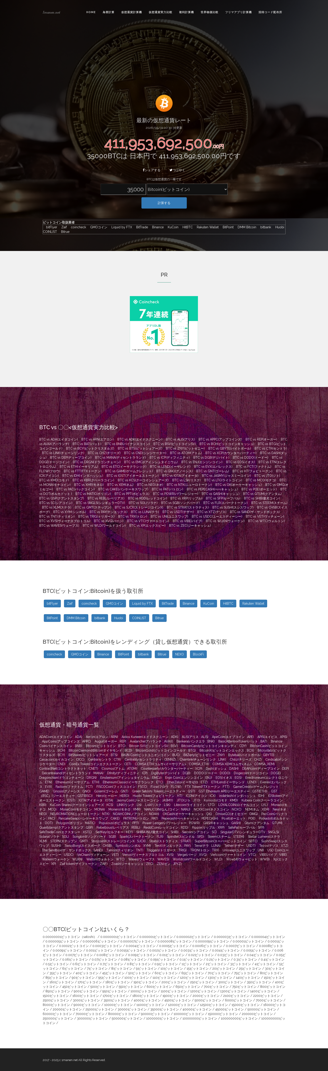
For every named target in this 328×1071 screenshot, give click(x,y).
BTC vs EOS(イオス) (240, 462)
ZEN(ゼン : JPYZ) (169, 864)
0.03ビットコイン (230, 955)
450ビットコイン (74, 986)
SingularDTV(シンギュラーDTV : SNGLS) (249, 832)
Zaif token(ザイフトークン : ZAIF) (84, 864)
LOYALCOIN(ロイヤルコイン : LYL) (243, 805)
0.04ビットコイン (259, 955)
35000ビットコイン (164, 1009)
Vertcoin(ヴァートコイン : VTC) (233, 855)
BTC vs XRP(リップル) (186, 498)
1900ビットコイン (176, 996)
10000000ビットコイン (199, 1018)
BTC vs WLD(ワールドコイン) (104, 525)
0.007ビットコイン (79, 955)
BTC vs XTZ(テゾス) (211, 512)
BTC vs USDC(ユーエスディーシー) (217, 516)
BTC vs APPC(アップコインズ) (220, 439)
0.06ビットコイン (75, 959)
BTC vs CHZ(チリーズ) (104, 453)
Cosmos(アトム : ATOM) (119, 768)
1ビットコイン (192, 964)
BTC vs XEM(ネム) (120, 485)
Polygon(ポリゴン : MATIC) (75, 823)
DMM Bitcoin (245, 227)
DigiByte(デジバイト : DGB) (170, 773)
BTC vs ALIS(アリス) (180, 439)
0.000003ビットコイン (231, 937)
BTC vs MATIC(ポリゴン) (93, 494)
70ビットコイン (219, 973)
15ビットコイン (198, 968)
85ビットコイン (56, 977)
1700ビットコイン (116, 996)
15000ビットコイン (246, 1005)
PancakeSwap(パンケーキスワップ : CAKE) (89, 818)
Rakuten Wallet (206, 227)
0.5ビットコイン (57, 964)
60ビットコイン (166, 973)
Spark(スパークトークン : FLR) (141, 836)
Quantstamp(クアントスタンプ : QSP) (66, 827)
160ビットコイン (61, 982)
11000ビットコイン (150, 1005)
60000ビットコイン (57, 1014)
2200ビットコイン (266, 996)
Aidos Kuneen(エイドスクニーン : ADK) (150, 737)
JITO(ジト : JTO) (188, 800)
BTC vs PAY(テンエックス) (108, 512)
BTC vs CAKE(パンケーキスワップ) (123, 489)
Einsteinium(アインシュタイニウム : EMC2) (131, 777)
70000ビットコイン (90, 1014)
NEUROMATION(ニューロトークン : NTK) (79, 814)
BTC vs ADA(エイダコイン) (58, 439)
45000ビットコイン (229, 1009)
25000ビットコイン (99, 1009)
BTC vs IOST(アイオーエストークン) (133, 475)
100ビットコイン (136, 977)
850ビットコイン (57, 991)
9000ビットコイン (87, 1005)
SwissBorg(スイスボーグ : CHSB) (88, 845)
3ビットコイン (240, 964)
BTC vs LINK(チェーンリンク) (63, 453)
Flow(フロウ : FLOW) (166, 787)
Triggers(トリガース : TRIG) (167, 850)
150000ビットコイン (223, 1014)
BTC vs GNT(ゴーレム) (212, 471)
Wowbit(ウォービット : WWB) (248, 859)
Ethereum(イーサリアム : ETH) (77, 782)
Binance (157, 227)
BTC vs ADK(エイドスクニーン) (139, 439)
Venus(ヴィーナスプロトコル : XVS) (148, 855)
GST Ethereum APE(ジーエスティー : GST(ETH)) (233, 791)
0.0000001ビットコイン (118, 937)
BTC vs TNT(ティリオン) (57, 516)
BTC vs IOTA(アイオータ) (180, 475)
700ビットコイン (216, 986)
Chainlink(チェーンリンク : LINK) (203, 759)
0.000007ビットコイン (137, 941)
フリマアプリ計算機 (238, 12)
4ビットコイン (265, 964)
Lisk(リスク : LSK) (157, 805)
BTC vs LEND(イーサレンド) (170, 466)
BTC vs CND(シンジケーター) (145, 453)
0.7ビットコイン (111, 964)
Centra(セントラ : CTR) (104, 759)
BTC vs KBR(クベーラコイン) (93, 480)
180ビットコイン (117, 982)
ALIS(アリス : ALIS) (195, 737)
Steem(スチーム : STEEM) (226, 836)
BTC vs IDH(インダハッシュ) (82, 475)
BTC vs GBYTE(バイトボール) (229, 448)
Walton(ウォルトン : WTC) (105, 859)
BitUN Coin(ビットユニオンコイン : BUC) (150, 755)
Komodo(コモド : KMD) (221, 800)
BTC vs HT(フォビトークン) (252, 471)
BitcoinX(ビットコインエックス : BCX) (227, 750)
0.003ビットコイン (194, 950)
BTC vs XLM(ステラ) (56, 507)
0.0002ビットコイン (74, 946)
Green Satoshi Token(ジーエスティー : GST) (163, 791)
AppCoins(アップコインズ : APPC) (66, 741)
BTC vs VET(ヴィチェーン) (265, 516)
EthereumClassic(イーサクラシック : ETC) (133, 782)
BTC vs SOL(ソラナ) (143, 503)
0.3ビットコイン (245, 959)
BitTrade (141, 227)
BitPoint (226, 227)
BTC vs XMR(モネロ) (89, 485)
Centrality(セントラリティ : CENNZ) (150, 759)
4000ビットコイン (147, 1000)
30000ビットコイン (132, 1009)
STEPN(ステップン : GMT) (69, 841)
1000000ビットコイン (162, 1018)
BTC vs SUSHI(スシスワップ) (233, 507)
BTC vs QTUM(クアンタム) (262, 494)
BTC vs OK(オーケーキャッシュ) (238, 485)
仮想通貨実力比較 (160, 12)
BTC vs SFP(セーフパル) (223, 498)
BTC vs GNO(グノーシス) (174, 471)
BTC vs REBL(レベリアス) (106, 498)
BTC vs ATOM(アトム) (186, 453)
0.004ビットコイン (226, 950)
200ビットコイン (173, 982)
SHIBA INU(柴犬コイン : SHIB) (157, 832)
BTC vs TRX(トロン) (132, 516)
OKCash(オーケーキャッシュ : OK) (187, 814)
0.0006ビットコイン (207, 946)
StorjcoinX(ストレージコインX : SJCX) (118, 841)
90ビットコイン (83, 977)
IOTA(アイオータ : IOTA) (96, 800)
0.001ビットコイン (99, 950)
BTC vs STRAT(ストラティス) (188, 507)
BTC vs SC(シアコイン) (55, 503)
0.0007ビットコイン (240, 946)
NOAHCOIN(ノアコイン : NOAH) (136, 814)
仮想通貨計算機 (131, 12)
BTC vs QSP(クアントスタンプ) (61, 498)
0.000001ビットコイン (156, 937)
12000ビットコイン (182, 1005)
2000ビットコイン (205, 996)
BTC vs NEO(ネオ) (150, 485)
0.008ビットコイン (110, 955)
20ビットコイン (223, 968)
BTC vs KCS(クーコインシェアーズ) (143, 480)
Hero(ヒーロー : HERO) (112, 796)
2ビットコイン (216, 964)
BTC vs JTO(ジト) (267, 475)
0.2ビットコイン (218, 959)
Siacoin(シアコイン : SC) (199, 832)
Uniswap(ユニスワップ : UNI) (243, 850)
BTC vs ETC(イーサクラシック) (124, 466)
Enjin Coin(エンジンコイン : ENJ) (188, 777)
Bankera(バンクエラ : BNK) (196, 741)
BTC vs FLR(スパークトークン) (225, 503)
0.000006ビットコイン (100, 941)
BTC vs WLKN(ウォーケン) (225, 521)
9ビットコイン (146, 968)
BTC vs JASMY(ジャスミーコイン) (226, 475)
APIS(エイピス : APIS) (272, 737)
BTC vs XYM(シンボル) (69, 512)
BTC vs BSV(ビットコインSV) (174, 444)
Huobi (278, 227)
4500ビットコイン (177, 1000)
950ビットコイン (114, 991)
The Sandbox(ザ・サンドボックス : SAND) (72, 850)
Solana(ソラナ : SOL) (54, 836)
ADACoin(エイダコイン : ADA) (60, 737)
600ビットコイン (159, 986)
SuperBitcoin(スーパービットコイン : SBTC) (226, 841)
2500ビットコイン (56, 1000)
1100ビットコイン (174, 991)
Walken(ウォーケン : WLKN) (62, 859)
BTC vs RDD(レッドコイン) (147, 498)
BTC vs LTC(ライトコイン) (223, 480)
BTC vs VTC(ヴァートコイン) (148, 521)
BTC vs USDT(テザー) (178, 512)
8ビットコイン (121, 968)
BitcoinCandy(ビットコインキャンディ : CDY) (214, 746)
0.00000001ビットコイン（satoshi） (70, 937)
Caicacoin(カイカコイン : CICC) (61, 759)
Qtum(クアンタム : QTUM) (263, 823)
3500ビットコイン (117, 1000)
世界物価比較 (209, 12)
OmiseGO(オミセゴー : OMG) (236, 814)
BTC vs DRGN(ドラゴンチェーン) (97, 462)
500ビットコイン (102, 986)
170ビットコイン (90, 982)
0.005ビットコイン (257, 950)
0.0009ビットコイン (67, 950)
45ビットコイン (113, 973)
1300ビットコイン (233, 991)
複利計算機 (186, 12)
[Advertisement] (164, 58)
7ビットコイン (97, 968)
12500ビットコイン (214, 1005)
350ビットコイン (259, 982)
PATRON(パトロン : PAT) (140, 818)
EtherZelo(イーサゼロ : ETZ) (187, 782)
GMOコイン (97, 227)
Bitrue (63, 232)
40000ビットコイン (197, 1009)
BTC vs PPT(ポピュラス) (132, 494)
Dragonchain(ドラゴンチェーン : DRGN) (68, 777)
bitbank (264, 227)
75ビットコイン (245, 973)
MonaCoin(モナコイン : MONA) (82, 809)
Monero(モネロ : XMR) (125, 809)
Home (91, 12)
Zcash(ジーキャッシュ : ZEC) (132, 864)
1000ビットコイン (144, 991)
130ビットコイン (220, 977)
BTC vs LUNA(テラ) (145, 512)
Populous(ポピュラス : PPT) (119, 823)
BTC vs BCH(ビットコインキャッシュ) (227, 444)
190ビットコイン (145, 982)
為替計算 (108, 12)
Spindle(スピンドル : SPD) (185, 836)
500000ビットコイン (127, 1018)
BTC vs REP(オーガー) (261, 439)
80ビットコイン (271, 973)
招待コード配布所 (270, 12)
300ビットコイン (230, 982)
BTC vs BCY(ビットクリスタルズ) (90, 448)
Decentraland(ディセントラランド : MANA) (73, 773)
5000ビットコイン (208, 1000)
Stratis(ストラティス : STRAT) (170, 841)
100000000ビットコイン (239, 1018)
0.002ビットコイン (163, 950)
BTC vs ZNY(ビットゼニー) (185, 448)
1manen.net (51, 12)
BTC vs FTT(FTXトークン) (82, 471)
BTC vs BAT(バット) (87, 444)
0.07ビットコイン (104, 959)
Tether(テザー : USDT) (240, 845)
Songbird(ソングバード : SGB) (94, 836)
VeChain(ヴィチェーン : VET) (98, 855)
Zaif (63, 227)
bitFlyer (50, 227)
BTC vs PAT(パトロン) (167, 489)
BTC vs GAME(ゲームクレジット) (129, 471)
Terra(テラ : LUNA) (207, 845)
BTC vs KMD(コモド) (54, 480)
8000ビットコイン (56, 1005)
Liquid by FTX (120, 227)
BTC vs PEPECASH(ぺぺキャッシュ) (212, 489)
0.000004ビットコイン (268, 937)
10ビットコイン (171, 968)
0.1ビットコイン (191, 959)
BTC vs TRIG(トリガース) (96, 516)
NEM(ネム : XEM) (257, 809)
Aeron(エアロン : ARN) (102, 737)
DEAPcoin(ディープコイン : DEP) (265, 768)
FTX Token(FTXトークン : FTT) (207, 787)
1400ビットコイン (263, 991)
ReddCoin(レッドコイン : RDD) (166, 827)
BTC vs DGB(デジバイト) (211, 457)
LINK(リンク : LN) (129, 805)
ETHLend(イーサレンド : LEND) (233, 782)
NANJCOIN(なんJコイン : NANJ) (167, 809)
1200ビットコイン (203, 991)
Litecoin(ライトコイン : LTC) (194, 805)
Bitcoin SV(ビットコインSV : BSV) (153, 746)
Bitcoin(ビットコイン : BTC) (106, 746)
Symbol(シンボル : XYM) (133, 845)
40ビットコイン (87, 973)
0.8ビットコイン (139, 964)
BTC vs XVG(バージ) (108, 521)
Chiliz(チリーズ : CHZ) (246, 759)
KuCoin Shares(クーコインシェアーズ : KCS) (81, 805)
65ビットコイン (192, 973)
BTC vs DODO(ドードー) (250, 457)
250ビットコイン (202, 982)
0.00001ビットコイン (248, 941)
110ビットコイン (164, 977)
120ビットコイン (192, 977)
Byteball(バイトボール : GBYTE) (251, 755)
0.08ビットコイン (134, 959)
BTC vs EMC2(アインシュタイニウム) (151, 462)
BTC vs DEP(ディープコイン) (70, 457)
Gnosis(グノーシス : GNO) (72, 791)
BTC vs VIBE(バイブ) (187, 521)
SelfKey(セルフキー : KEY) (114, 832)
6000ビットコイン (238, 1000)
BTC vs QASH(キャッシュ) (220, 494)
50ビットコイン (139, 973)
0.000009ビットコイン (212, 941)
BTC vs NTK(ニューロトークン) (189, 485)
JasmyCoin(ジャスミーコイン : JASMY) (145, 800)
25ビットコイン (250, 968)
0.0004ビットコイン (140, 946)
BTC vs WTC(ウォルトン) (266, 521)
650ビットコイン (187, 986)
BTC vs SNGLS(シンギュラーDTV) (100, 503)
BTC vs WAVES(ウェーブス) (59, 525)
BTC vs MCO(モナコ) (261, 480)
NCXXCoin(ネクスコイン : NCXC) (218, 809)
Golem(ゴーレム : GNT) (111, 791)
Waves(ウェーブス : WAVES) (148, 859)
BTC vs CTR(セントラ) (271, 448)
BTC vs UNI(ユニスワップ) (169, 516)
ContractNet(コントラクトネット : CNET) (68, 768)
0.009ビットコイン (142, 955)
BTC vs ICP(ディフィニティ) (170, 457)
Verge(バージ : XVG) (192, 855)
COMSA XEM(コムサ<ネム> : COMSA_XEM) (243, 764)
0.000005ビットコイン (62, 941)
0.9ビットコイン (166, 964)
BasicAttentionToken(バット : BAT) (242, 741)
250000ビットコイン (58, 1018)
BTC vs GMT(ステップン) (93, 507)
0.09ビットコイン (163, 959)
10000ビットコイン (118, 1005)
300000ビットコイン (92, 1018)
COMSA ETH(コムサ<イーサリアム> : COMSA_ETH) (172, 764)
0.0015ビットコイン (131, 950)
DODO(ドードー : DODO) (212, 773)
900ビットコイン (86, 991)
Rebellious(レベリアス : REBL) (118, 827)
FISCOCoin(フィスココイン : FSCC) (121, 787)
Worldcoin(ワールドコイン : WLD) (197, 859)
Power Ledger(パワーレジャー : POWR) (171, 823)
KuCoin (172, 227)
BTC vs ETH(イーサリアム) (79, 466)
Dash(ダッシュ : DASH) (222, 768)
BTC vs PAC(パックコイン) (76, 489)
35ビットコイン (60, 973)
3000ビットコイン (86, 1000)
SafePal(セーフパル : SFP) (246, 827)
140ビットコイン (248, 977)
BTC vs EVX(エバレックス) (213, 466)
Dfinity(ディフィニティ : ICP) (127, 773)
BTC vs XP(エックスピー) (147, 525)
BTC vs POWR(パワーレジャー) (175, 494)
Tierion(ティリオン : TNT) (124, 850)
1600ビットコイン (85, 996)
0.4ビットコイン (272, 959)
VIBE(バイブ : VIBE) (273, 855)
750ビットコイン (244, 986)
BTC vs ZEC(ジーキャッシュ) (190, 525)
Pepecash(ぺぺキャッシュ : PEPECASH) (190, 818)
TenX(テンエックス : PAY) (173, 845)
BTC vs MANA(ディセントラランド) (120, 457)
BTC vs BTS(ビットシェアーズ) (140, 448)
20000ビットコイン (67, 1009)
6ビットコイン (72, 968)
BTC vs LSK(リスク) (186, 480)
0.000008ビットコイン (175, 941)
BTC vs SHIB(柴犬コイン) (262, 498)
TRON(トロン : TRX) (204, 850)
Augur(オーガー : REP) (110, 741)
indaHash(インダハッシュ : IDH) (241, 796)
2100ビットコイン (236, 996)
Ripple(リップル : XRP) (208, 827)
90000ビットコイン (155, 1014)
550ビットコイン (131, 986)
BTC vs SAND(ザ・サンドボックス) (255, 512)
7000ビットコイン (269, 1000)
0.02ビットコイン (201, 955)
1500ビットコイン (56, 996)
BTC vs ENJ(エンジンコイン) (201, 462)
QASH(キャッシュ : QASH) (222, 823)
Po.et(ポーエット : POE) (238, 818)
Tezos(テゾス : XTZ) (273, 845)
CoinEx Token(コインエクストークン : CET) (100, 764)
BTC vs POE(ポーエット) (259, 489)
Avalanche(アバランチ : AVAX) (151, 741)
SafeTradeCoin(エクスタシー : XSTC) (65, 832)
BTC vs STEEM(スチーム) (269, 503)
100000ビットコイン (189, 1014)
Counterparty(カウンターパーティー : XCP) (171, 768)
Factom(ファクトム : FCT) (74, 787)
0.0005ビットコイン (174, 946)
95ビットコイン (109, 977)
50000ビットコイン (261, 1009)
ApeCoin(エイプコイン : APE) (233, 737)
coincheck (77, 227)
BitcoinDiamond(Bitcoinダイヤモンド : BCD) (100, 750)
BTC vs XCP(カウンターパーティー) (230, 453)
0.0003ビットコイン (107, 946)
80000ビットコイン (122, 1014)
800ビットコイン (272, 986)
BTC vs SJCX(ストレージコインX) (139, 507)
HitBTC (186, 227)
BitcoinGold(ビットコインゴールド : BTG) (166, 750)
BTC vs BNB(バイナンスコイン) (127, 444)
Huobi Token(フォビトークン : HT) (157, 796)
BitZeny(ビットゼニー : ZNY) (204, 755)
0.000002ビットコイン (193, 937)
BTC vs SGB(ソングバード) (180, 503)
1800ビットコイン (145, 996)
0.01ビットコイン (172, 955)
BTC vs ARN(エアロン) (97, 439)
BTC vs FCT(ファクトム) (253, 466)
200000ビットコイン (257, 1014)
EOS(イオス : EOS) (229, 777)
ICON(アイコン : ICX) (201, 796)
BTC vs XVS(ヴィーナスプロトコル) (64, 521)
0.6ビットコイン (84, 964)
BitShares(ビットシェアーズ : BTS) (93, 755)
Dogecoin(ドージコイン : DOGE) (257, 773)
